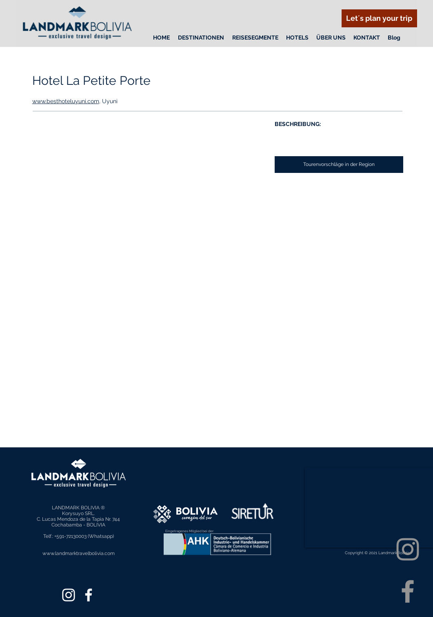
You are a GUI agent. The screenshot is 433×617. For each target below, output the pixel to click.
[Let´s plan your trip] (379, 18)
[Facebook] (408, 591)
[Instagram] (408, 549)
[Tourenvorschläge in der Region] (339, 164)
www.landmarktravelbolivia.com (78, 553)
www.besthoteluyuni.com (65, 101)
